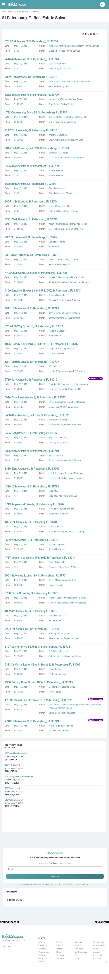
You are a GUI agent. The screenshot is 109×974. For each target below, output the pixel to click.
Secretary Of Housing (59, 384)
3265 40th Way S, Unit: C (19, 326)
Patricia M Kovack (57, 188)
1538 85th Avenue (15, 183)
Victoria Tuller (55, 508)
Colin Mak (53, 496)
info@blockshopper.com (13, 920)
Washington (98, 935)
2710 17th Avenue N (17, 721)
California (42, 925)
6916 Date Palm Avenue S (20, 397)
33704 (54, 41)
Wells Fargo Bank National (61, 725)
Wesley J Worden (72, 460)
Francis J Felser (56, 567)
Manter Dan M (55, 407)
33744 (20, 757)
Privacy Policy (67, 955)
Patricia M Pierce (57, 242)
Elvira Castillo (55, 620)
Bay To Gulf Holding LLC (60, 437)
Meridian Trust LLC (57, 615)
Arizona (41, 922)
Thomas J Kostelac (58, 478)
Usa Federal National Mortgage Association (69, 704)
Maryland (60, 935)
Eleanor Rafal (55, 687)
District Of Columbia (42, 939)
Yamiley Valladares (77, 602)
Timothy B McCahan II (59, 442)
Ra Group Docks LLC (76, 117)
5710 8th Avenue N (16, 379)
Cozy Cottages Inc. (57, 63)
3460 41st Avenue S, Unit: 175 (22, 415)
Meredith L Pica (68, 580)
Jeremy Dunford (56, 318)
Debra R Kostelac (76, 478)
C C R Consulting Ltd (58, 651)
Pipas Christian (56, 585)
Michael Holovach (72, 424)
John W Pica (54, 580)
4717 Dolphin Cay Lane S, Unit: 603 (25, 557)
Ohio (77, 935)
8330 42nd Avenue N (17, 468)
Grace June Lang (73, 656)
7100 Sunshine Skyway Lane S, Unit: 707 (28, 290)
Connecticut (43, 931)
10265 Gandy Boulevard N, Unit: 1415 (26, 344)
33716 (20, 780)
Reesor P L (65, 419)
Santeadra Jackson (58, 674)
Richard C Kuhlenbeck (59, 282)
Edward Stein (55, 246)
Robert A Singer (56, 211)
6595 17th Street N (16, 433)
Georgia (59, 925)
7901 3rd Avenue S (16, 237)
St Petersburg (10, 757)
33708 (63, 272)
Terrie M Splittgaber (75, 402)
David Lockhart (56, 259)
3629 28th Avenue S (16, 540)
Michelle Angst (68, 713)
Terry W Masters (70, 407)
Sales (10, 11)
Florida (59, 922)
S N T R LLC (54, 229)
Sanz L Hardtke (56, 460)
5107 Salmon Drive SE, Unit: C (22, 646)
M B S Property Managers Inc (62, 122)
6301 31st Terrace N (17, 255)
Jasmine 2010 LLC (57, 117)
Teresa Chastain (56, 353)
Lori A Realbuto (56, 157)
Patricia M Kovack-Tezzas (61, 193)
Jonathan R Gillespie (58, 152)
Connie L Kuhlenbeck (80, 282)
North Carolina (81, 931)
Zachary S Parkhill (57, 300)
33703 (55, 629)
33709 (55, 94)
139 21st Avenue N (16, 522)
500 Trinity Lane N (12, 788)
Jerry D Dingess (56, 313)
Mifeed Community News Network (16, 958)
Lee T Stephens (56, 473)
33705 (20, 768)
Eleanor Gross (68, 687)
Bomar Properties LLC (59, 206)
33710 (55, 255)
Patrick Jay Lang (56, 656)
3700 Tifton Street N (17, 593)
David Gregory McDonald (60, 68)
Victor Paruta (55, 692)
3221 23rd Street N (16, 219)
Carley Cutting (67, 104)
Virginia (96, 931)
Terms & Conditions (84, 955)
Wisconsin (97, 938)
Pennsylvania (98, 922)
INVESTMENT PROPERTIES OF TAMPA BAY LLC (71, 81)
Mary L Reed (55, 348)
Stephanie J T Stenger (75, 531)
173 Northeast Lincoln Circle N (23, 700)
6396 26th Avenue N (17, 451)
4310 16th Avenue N (17, 486)
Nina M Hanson (56, 638)
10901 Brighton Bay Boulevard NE (19, 777)
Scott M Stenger (56, 531)
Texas (95, 928)
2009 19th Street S (16, 77)
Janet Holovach (56, 424)
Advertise (102, 958)
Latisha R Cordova (57, 371)
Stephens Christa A (74, 473)
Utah (77, 938)
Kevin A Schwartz (57, 295)
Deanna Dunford (72, 318)
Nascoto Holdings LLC (59, 86)
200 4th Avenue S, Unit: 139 (21, 575)
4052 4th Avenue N (16, 611)
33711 (77, 290)
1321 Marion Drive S (17, 362)
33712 (53, 77)
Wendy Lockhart (71, 259)
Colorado (42, 928)
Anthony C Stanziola (58, 135)
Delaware (42, 935)
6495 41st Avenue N (17, 166)
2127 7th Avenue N (16, 130)
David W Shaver (72, 567)
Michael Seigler (56, 598)
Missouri (78, 922)
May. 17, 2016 (20, 46)
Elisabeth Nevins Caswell (87, 46)
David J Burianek (56, 562)
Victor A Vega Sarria (58, 602)
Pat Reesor (54, 419)
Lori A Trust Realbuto (74, 157)
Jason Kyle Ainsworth (59, 513)
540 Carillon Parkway (14, 800)
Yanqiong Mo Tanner (58, 99)
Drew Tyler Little (56, 140)
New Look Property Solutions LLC (65, 389)
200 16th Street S (12, 765)
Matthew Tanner (75, 99)
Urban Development (79, 384)
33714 (55, 59)
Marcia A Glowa (56, 175)
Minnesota (60, 938)
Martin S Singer (71, 211)
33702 (52, 183)
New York (79, 928)
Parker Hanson (71, 638)
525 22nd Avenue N (16, 41)
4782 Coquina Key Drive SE (21, 112)
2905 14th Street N (16, 201)
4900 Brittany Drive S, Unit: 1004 (24, 682)
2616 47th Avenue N (17, 59)
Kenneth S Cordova (76, 371)
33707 (53, 237)
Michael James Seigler (75, 598)
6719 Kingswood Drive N (19, 504)
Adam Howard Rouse (58, 224)
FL (15, 11)
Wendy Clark (68, 508)
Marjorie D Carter (57, 331)
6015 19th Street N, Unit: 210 (22, 148)
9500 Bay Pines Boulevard (16, 753)
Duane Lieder (55, 669)
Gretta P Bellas (56, 526)
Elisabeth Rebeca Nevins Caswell (64, 51)
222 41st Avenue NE (17, 629)
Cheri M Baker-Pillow (74, 277)
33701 (63, 575)
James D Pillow (56, 277)
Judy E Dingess (72, 313)
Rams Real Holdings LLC (60, 264)
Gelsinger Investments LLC (61, 633)
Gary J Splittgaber (57, 402)
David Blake (54, 713)
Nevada (78, 925)
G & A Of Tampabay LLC (60, 730)
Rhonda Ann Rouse (78, 224)
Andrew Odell (55, 335)
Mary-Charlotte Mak (68, 496)
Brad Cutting (54, 104)
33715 (69, 682)
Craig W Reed (68, 348)
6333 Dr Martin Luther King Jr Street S (27, 664)
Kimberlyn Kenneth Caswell (61, 46)
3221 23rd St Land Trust (72, 229)
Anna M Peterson (57, 549)
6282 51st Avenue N (17, 94)
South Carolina (99, 925)
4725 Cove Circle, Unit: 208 (21, 272)
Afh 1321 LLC (55, 366)
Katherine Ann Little (74, 140)
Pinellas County (23, 11)
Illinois (59, 931)
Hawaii (59, 928)
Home (4, 11)
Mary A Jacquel (73, 300)
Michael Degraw (56, 544)
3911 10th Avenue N (17, 308)
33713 (53, 130)
